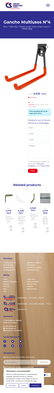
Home (5, 279)
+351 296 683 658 (10, 326)
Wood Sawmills (8, 265)
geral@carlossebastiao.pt (13, 330)
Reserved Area (32, 289)
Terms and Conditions (41, 367)
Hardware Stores (8, 267)
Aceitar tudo (35, 385)
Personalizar (12, 385)
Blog (4, 289)
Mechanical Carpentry (34, 262)
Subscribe (44, 362)
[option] (27, 67)
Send (33, 171)
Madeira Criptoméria (10, 281)
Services (6, 284)
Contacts (30, 286)
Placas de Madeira (33, 281)
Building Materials (9, 270)
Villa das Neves (32, 284)
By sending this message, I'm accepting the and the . (39, 164)
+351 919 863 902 (10, 328)
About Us (6, 286)
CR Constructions (33, 270)
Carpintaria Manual (9, 262)
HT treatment (31, 265)
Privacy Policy (45, 166)
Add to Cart (10, 228)
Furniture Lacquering (34, 267)
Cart (4, 291)
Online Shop (31, 279)
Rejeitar (24, 385)
